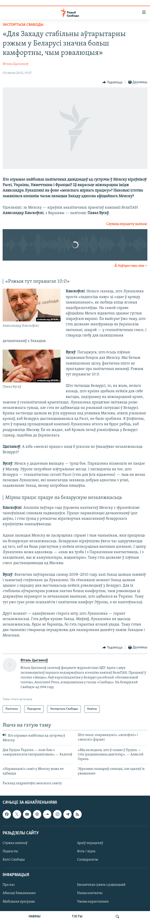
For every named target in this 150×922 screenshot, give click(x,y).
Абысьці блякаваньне (19, 893)
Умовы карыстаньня (93, 901)
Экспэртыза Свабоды (23, 25)
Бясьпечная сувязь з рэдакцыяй (101, 885)
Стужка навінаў (15, 843)
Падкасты (10, 851)
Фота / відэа (86, 851)
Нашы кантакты (89, 893)
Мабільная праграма (19, 901)
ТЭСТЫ (77, 916)
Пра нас (9, 885)
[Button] (112, 82)
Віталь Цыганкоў (15, 64)
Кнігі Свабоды (14, 859)
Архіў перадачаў (90, 843)
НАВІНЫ (34, 916)
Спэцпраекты (87, 859)
